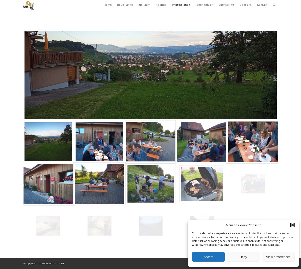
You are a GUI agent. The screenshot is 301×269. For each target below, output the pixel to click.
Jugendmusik (204, 5)
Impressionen (181, 5)
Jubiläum (144, 5)
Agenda (161, 5)
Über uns (246, 5)
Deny (243, 257)
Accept (208, 257)
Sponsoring (226, 5)
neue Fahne (125, 5)
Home (108, 5)
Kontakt (262, 5)
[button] (292, 225)
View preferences (278, 257)
